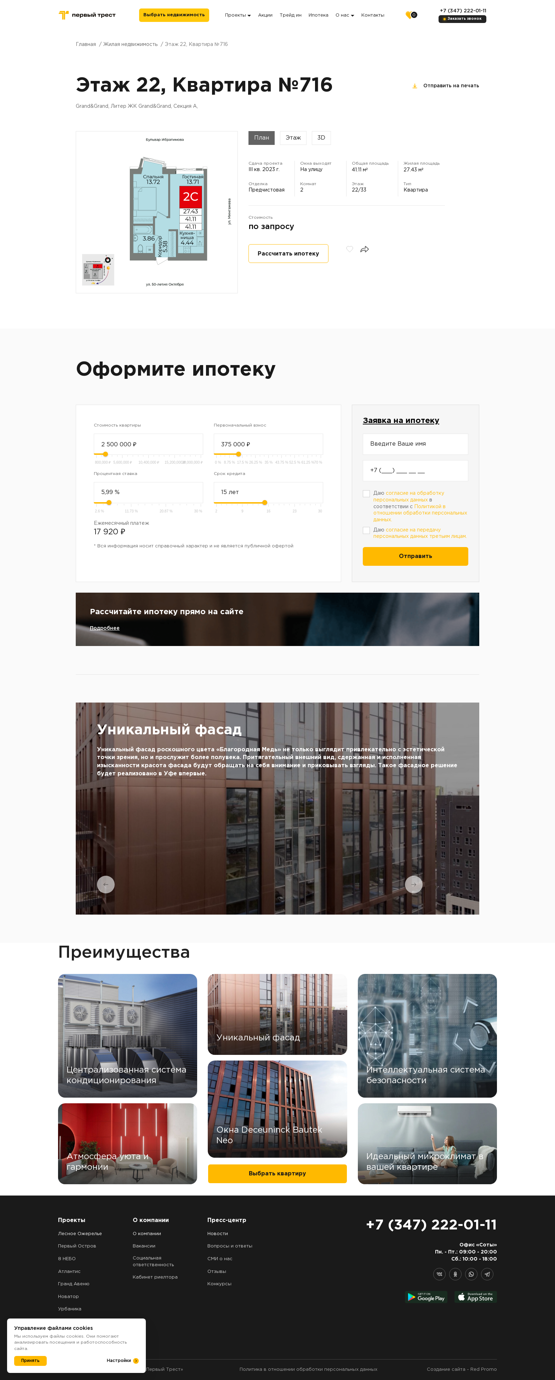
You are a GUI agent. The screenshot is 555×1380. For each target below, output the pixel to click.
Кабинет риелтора (155, 1277)
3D (321, 138)
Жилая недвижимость (130, 44)
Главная (86, 44)
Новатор (68, 1297)
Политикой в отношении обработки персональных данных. (420, 513)
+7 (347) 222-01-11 (463, 11)
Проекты (238, 15)
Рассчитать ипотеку (288, 254)
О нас (345, 15)
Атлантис (69, 1272)
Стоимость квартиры (117, 425)
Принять (30, 1361)
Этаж (293, 138)
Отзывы (216, 1272)
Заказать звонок (464, 18)
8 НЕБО (67, 1259)
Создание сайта (446, 1370)
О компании (147, 1234)
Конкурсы (219, 1284)
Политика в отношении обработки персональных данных (308, 1370)
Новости (217, 1234)
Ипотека (318, 15)
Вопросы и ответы (229, 1246)
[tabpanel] (277, 809)
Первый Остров (77, 1246)
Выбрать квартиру (277, 1173)
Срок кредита (229, 474)
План (261, 138)
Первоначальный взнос (240, 425)
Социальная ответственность (153, 1261)
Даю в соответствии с (420, 506)
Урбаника (69, 1309)
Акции (265, 15)
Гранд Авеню (74, 1284)
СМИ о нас (220, 1259)
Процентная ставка (115, 474)
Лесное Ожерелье (80, 1234)
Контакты (372, 15)
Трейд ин (291, 15)
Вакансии (144, 1246)
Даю (420, 533)
